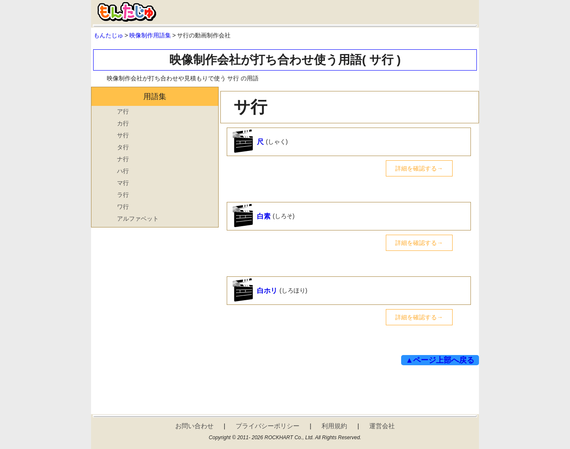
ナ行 (123, 159)
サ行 (123, 135)
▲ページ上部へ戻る (440, 360)
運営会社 (382, 425)
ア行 (123, 111)
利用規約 (334, 425)
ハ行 (123, 171)
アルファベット (138, 218)
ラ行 (123, 194)
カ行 (123, 123)
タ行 (123, 147)
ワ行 (123, 206)
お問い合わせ (194, 425)
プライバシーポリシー (267, 425)
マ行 (123, 182)
